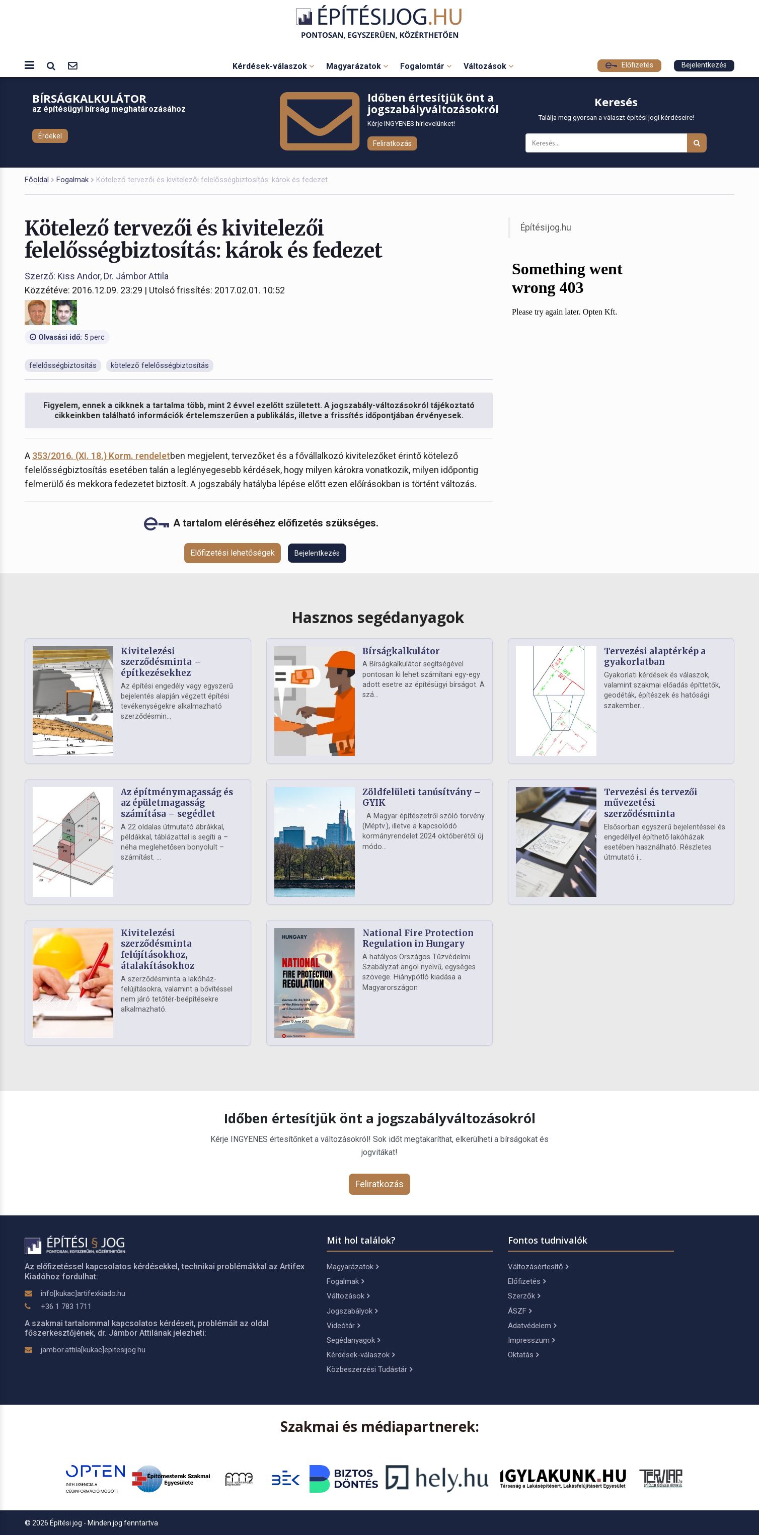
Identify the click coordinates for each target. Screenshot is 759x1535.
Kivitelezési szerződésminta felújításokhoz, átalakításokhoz (157, 949)
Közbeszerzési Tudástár (369, 1369)
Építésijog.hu (545, 227)
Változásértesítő (538, 1266)
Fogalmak (72, 179)
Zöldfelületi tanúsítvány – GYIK (421, 798)
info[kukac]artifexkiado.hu (83, 1293)
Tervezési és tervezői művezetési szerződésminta (651, 803)
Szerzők (524, 1295)
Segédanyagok (353, 1340)
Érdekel (50, 136)
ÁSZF (520, 1311)
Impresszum (531, 1340)
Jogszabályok (352, 1311)
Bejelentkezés (704, 65)
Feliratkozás (392, 143)
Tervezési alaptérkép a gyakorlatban (655, 657)
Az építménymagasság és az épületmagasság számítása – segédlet (177, 803)
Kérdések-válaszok (273, 66)
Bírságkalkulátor (401, 651)
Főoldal (37, 179)
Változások (488, 66)
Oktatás (523, 1354)
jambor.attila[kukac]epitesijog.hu (93, 1349)
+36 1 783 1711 (66, 1306)
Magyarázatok (357, 66)
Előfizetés (629, 65)
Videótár (343, 1325)
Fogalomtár (425, 66)
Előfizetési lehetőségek (232, 553)
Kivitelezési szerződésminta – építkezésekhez (161, 662)
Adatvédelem (532, 1325)
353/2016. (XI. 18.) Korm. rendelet (101, 455)
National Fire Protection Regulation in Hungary (418, 939)
